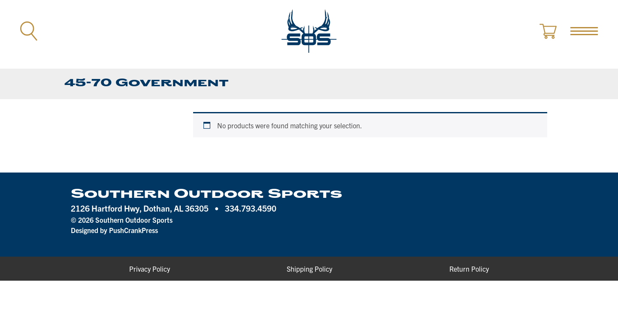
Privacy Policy (149, 268)
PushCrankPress (133, 230)
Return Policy (469, 268)
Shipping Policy (309, 268)
